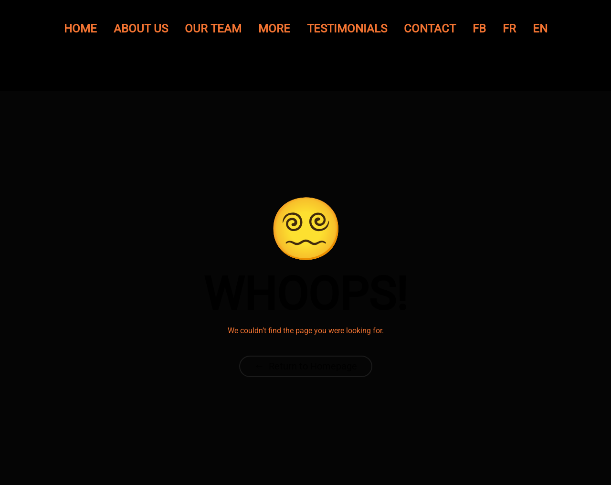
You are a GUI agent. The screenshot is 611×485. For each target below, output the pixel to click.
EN (540, 28)
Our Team (213, 28)
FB (479, 28)
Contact (430, 28)
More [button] (274, 28)
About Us (141, 28)
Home (80, 28)
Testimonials (347, 28)
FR (509, 28)
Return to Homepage (305, 366)
